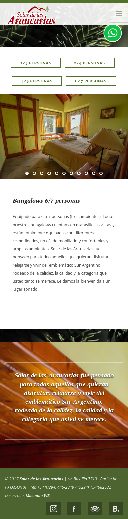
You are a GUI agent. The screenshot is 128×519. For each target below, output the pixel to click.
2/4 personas (89, 63)
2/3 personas (36, 63)
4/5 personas (37, 81)
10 (93, 173)
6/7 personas (90, 81)
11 (101, 173)
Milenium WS (38, 495)
